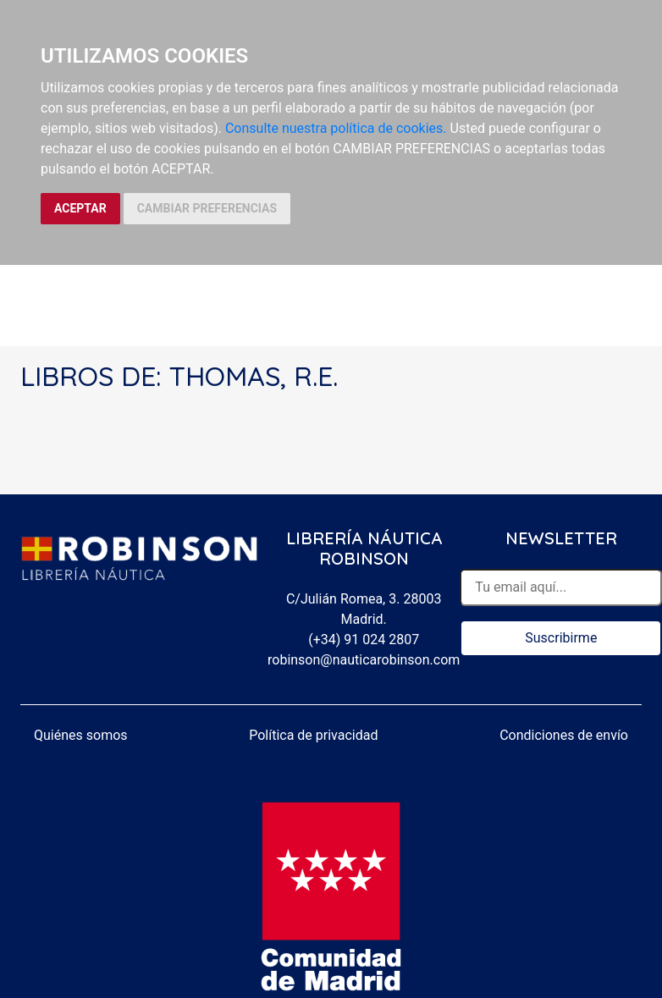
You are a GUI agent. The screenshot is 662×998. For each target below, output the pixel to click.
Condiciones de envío (563, 735)
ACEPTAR (80, 208)
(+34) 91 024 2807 (363, 639)
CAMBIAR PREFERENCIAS (207, 208)
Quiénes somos (81, 735)
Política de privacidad (313, 735)
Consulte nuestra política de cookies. (336, 128)
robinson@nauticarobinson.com (364, 660)
